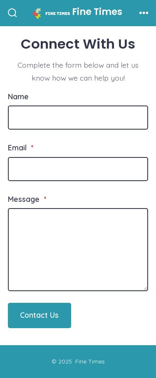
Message (27, 199)
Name (18, 96)
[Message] (78, 249)
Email (20, 147)
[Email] (78, 169)
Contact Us (39, 314)
